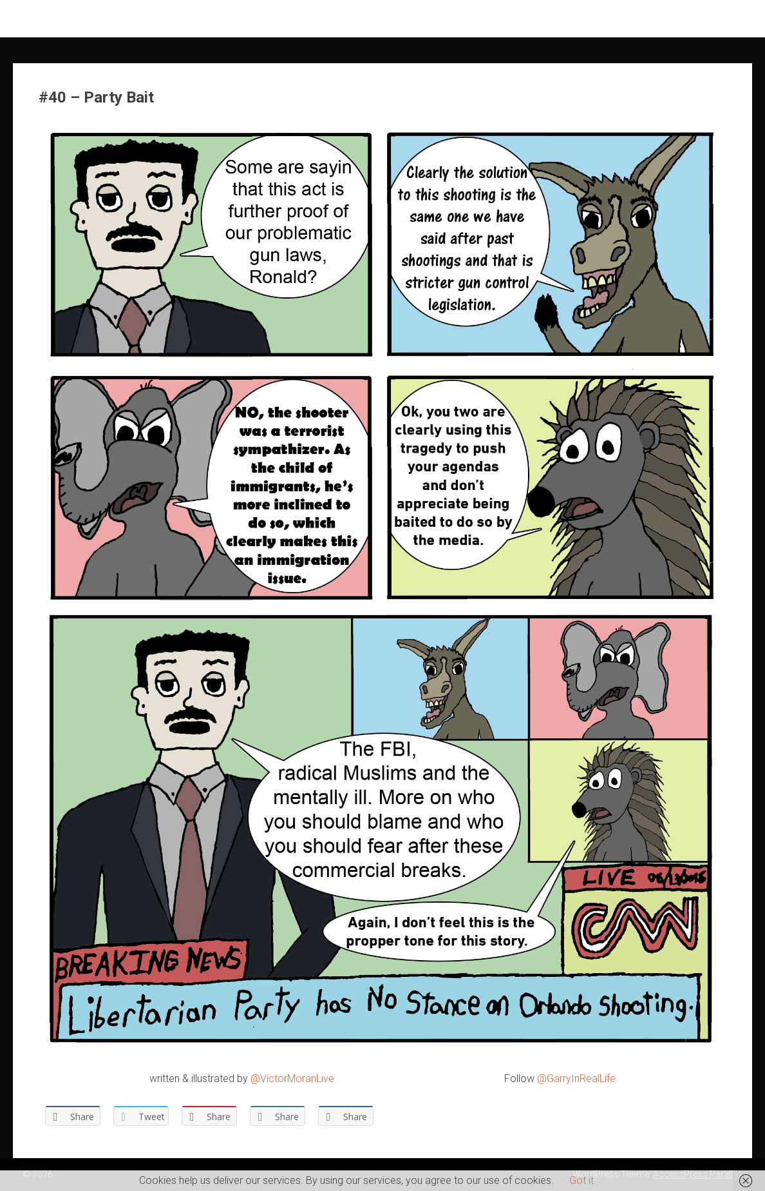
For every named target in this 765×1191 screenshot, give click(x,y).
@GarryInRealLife (576, 1078)
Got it (581, 1180)
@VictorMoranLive (292, 1078)
